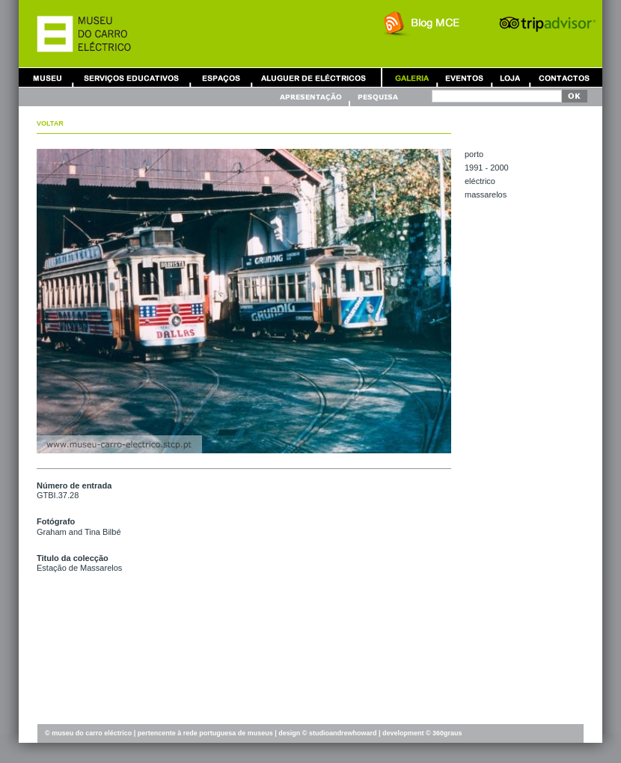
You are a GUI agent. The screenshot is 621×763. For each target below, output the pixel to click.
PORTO (474, 154)
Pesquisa (377, 97)
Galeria (411, 77)
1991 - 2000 (487, 167)
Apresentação (313, 97)
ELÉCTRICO (480, 181)
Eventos (464, 77)
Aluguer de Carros (313, 77)
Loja (510, 77)
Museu (50, 77)
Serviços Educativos (132, 77)
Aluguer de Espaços (221, 77)
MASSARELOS (486, 194)
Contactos (564, 77)
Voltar (50, 123)
